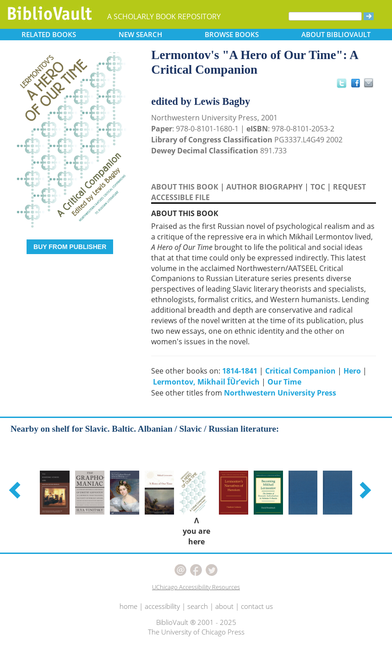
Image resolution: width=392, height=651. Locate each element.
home (128, 606)
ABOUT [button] (335, 34)
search (197, 606)
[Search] (325, 16)
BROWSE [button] (232, 34)
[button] (16, 490)
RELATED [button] (49, 34)
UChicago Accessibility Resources (196, 587)
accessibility (162, 606)
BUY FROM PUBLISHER (69, 246)
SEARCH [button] (140, 34)
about (224, 606)
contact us (257, 606)
